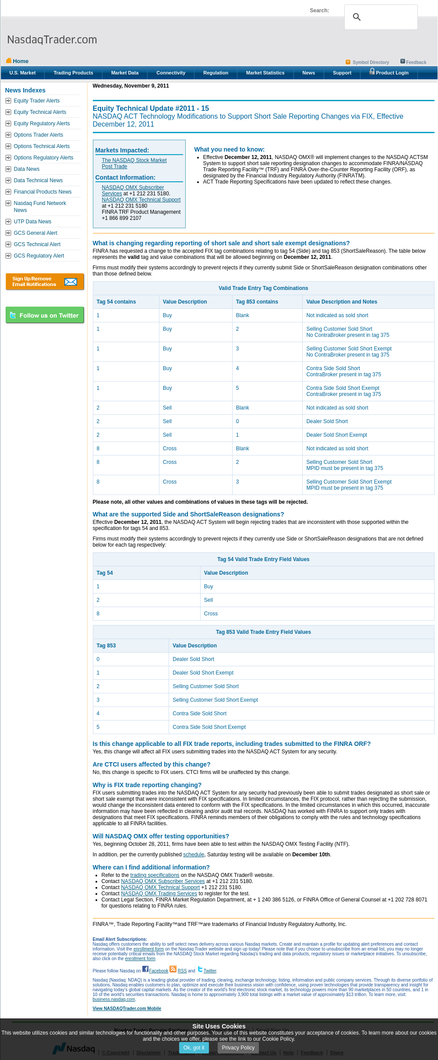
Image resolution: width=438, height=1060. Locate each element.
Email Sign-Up (272, 1030)
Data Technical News (38, 180)
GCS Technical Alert (37, 244)
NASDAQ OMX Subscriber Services (163, 881)
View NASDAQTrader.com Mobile (127, 1008)
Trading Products (73, 72)
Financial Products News (43, 192)
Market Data (124, 72)
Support (342, 72)
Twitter (210, 970)
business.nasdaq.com (114, 999)
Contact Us (263, 1052)
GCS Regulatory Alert (39, 256)
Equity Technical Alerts (40, 112)
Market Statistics (265, 72)
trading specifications (155, 875)
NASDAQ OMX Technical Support (141, 200)
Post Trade (114, 166)
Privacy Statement (223, 1052)
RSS (182, 970)
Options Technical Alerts (42, 146)
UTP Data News (33, 222)
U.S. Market (23, 72)
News (309, 72)
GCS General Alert (35, 233)
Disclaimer (149, 1052)
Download (45, 281)
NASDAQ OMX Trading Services (159, 893)
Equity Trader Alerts (37, 101)
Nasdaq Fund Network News (40, 206)
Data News (27, 169)
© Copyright (116, 1052)
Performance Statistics (223, 1030)
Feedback (416, 62)
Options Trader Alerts (39, 135)
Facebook (158, 970)
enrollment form (149, 949)
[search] (379, 17)
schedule (193, 855)
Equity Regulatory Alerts (42, 123)
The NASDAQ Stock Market (134, 160)
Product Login (389, 71)
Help (288, 1052)
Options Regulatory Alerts (44, 158)
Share (337, 1052)
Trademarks (181, 1052)
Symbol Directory (371, 62)
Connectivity (170, 72)
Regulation (215, 72)
